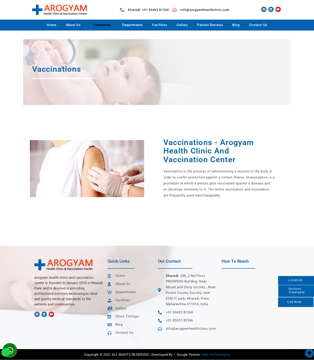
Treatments (101, 25)
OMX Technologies (215, 355)
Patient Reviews (210, 25)
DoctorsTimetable (297, 290)
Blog (236, 25)
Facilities (159, 25)
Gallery (182, 25)
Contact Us (258, 25)
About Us (73, 25)
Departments (132, 25)
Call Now (294, 302)
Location (295, 280)
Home (51, 25)
